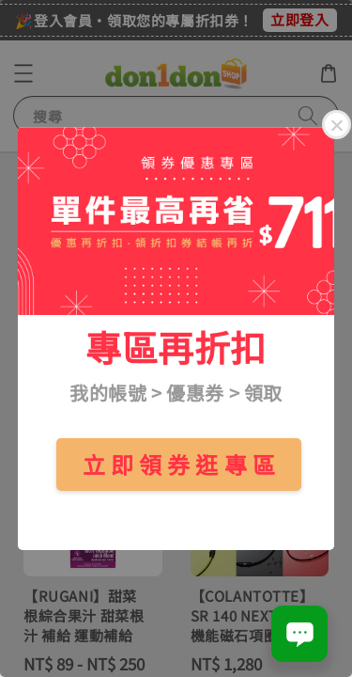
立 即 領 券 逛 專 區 (179, 464)
